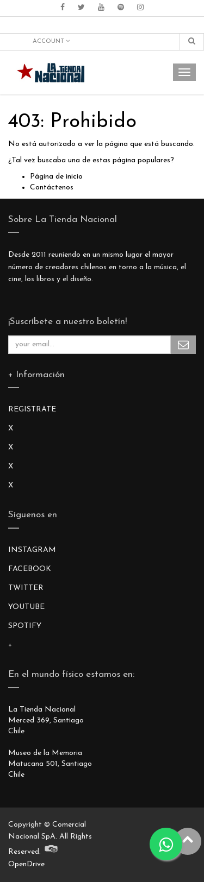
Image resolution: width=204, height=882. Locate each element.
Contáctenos (51, 187)
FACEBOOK (29, 569)
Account (51, 41)
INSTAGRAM (32, 550)
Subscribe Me (183, 344)
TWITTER (26, 588)
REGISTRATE (32, 409)
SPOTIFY (24, 626)
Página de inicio (56, 177)
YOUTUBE (26, 607)
